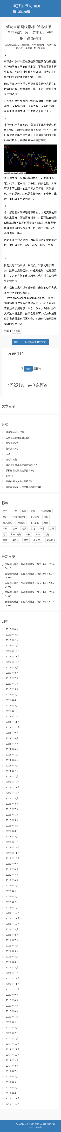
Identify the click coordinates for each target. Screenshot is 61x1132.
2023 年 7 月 (12, 809)
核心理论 (34, 516)
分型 (15, 510)
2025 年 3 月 (12, 700)
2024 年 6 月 (12, 749)
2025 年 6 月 (12, 683)
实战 (24, 510)
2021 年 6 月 (12, 945)
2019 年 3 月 (12, 1093)
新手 (5, 510)
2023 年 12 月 (13, 782)
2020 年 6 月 (12, 1011)
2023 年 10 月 (13, 792)
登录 (28, 368)
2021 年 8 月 (12, 934)
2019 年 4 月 (12, 1087)
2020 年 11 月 (13, 983)
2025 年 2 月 (12, 705)
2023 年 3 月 (12, 831)
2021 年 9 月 (12, 929)
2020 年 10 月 (13, 989)
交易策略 (12, 448)
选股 (24, 528)
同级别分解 (46, 510)
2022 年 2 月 (12, 902)
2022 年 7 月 (12, 874)
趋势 (15, 528)
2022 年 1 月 (12, 907)
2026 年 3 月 (12, 634)
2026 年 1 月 (12, 645)
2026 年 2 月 (12, 640)
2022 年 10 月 (13, 858)
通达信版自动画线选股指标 (17, 45)
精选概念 (51, 540)
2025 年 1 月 (12, 711)
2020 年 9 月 (12, 994)
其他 (9, 475)
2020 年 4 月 (12, 1022)
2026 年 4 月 (12, 629)
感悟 (46, 516)
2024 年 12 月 (13, 716)
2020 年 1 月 (12, 1038)
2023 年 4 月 (12, 825)
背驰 (37, 534)
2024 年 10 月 (13, 727)
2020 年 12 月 (13, 978)
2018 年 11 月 (13, 1098)
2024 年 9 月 (12, 732)
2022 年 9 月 (12, 863)
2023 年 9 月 (12, 798)
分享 (43, 528)
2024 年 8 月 (12, 738)
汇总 (33, 528)
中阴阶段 (21, 522)
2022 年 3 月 (12, 896)
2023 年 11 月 (13, 787)
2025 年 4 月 (12, 694)
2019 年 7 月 (12, 1071)
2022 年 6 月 (12, 880)
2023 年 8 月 (12, 803)
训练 (52, 528)
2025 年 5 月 (12, 689)
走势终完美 (15, 534)
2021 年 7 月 (12, 940)
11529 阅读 (39, 48)
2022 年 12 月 (13, 847)
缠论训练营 (13, 459)
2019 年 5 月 (12, 1082)
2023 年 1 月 (12, 842)
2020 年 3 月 (12, 1027)
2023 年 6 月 (12, 814)
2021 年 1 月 (12, 973)
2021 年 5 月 (12, 951)
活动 (9, 454)
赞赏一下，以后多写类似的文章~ (30, 342)
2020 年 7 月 (12, 1005)
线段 (26, 540)
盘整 (46, 522)
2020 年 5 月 (12, 1016)
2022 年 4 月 (12, 891)
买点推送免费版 (17, 437)
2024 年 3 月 (12, 765)
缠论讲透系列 (15, 432)
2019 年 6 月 (12, 1076)
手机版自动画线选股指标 (20, 470)
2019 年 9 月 (12, 1060)
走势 (47, 534)
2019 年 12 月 (13, 1043)
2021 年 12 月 (13, 912)
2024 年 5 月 (12, 754)
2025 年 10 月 (13, 662)
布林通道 (34, 522)
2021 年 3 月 (12, 962)
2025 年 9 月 (12, 667)
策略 (33, 510)
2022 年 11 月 (13, 853)
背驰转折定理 (19, 516)
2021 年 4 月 (12, 956)
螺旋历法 (37, 540)
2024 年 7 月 (12, 743)
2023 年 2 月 (12, 836)
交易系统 (7, 522)
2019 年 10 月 (13, 1054)
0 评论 (29, 48)
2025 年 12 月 (13, 651)
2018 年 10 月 (13, 1103)
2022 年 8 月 (12, 869)
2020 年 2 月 (12, 1033)
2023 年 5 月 (12, 820)
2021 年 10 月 (13, 923)
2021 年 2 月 (12, 967)
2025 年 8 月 (12, 672)
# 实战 (17, 331)
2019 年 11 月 (13, 1049)
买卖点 (16, 540)
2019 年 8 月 (12, 1065)
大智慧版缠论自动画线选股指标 (23, 486)
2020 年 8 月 (12, 1000)
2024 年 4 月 (12, 760)
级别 (5, 516)
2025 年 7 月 (12, 678)
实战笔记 (12, 443)
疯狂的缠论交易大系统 (19, 481)
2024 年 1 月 (12, 776)
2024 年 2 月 (12, 771)
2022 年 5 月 (12, 885)
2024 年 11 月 (13, 721)
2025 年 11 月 (13, 656)
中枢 (5, 528)
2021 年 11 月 (13, 918)
